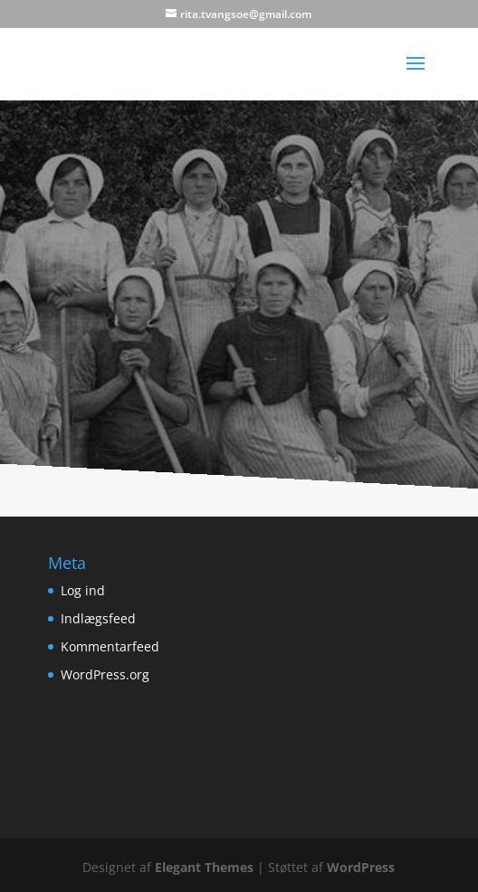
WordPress (361, 867)
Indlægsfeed (98, 618)
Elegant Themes (204, 867)
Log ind (83, 590)
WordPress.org (105, 674)
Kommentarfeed (110, 646)
